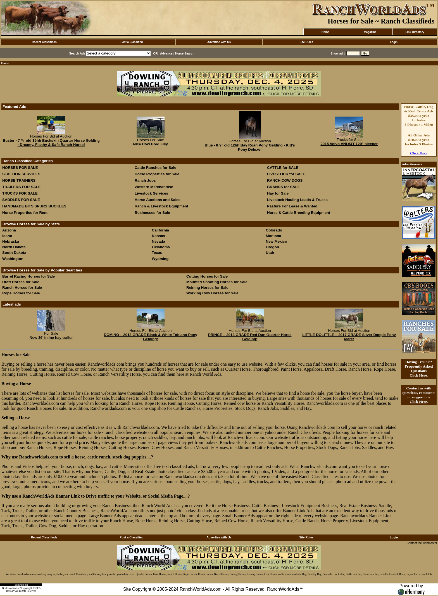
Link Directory (414, 32)
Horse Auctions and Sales (157, 200)
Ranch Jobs (145, 180)
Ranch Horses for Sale (22, 287)
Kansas (158, 236)
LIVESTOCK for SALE (286, 174)
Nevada (158, 241)
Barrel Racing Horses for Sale (28, 276)
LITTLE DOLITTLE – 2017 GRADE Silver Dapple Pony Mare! (349, 337)
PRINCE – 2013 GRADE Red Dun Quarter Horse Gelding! (249, 337)
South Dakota (14, 252)
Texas (157, 252)
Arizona (9, 230)
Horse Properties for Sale (157, 174)
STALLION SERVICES (21, 174)
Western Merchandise (154, 187)
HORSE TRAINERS (18, 180)
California (160, 230)
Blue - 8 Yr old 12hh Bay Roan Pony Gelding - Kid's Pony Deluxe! (250, 147)
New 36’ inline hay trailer (51, 337)
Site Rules (306, 42)
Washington (12, 259)
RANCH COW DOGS (285, 180)
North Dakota (14, 247)
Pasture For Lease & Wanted (292, 206)
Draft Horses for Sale (20, 282)
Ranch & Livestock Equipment (161, 206)
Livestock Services (151, 193)
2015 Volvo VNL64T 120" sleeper (349, 144)
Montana (273, 236)
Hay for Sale (278, 193)
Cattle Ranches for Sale (155, 167)
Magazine (370, 32)
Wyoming (160, 259)
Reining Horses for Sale (207, 287)
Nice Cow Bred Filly (150, 144)
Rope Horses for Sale (21, 293)
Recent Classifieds (44, 42)
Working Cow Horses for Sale (212, 293)
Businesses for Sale (152, 213)
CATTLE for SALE (282, 167)
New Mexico (276, 241)
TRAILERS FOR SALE (21, 187)
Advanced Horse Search (177, 53)
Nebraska (10, 241)
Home (325, 32)
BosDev (10, 591)
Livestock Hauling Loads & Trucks (297, 200)
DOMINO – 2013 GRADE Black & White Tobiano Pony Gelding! (150, 337)
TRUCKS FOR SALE (20, 193)
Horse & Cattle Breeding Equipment (298, 213)
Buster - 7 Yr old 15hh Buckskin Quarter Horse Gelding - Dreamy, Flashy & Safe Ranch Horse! (51, 142)
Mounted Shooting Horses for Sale (216, 282)
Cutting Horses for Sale (207, 276)
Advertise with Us (219, 42)
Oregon (272, 247)
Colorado (274, 230)
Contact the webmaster (421, 543)
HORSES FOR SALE (20, 167)
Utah (270, 252)
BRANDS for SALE (283, 187)
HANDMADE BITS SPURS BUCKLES (34, 206)
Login (393, 42)
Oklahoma (161, 247)
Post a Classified (131, 42)
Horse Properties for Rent (24, 213)
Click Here (418, 153)
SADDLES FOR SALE (21, 200)
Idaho (7, 236)
